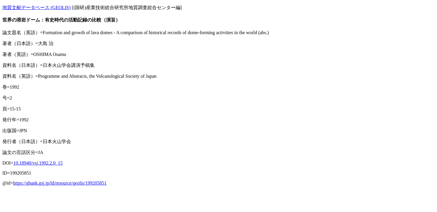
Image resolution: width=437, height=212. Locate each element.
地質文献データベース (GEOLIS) (36, 7)
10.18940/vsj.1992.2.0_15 (37, 162)
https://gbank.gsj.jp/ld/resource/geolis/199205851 (59, 183)
